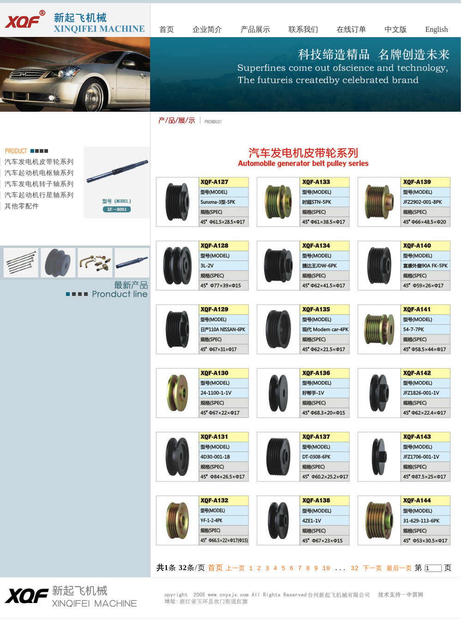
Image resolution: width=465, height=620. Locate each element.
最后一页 (399, 568)
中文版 (396, 29)
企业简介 (207, 29)
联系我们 (303, 29)
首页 (166, 29)
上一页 (235, 568)
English (436, 29)
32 (355, 568)
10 (326, 568)
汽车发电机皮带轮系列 (39, 161)
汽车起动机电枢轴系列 (39, 172)
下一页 (372, 568)
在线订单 (351, 29)
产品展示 (255, 29)
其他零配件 (22, 205)
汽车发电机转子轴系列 (39, 183)
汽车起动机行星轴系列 (39, 194)
